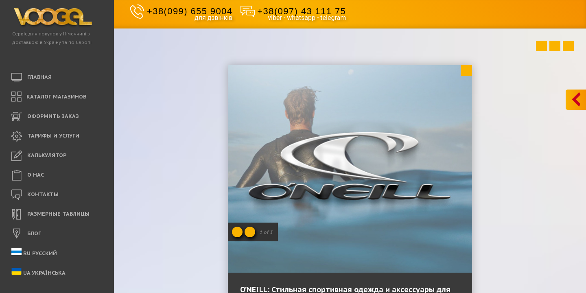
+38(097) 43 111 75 (301, 11)
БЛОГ (26, 234)
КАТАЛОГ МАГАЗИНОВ (48, 97)
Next (568, 46)
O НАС (27, 175)
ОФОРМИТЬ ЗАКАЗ (45, 117)
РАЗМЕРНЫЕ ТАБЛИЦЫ (50, 214)
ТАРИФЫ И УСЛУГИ (45, 136)
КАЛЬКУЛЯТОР (38, 156)
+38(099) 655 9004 (189, 11)
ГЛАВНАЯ (31, 77)
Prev (541, 46)
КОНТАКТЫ (35, 195)
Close (466, 70)
